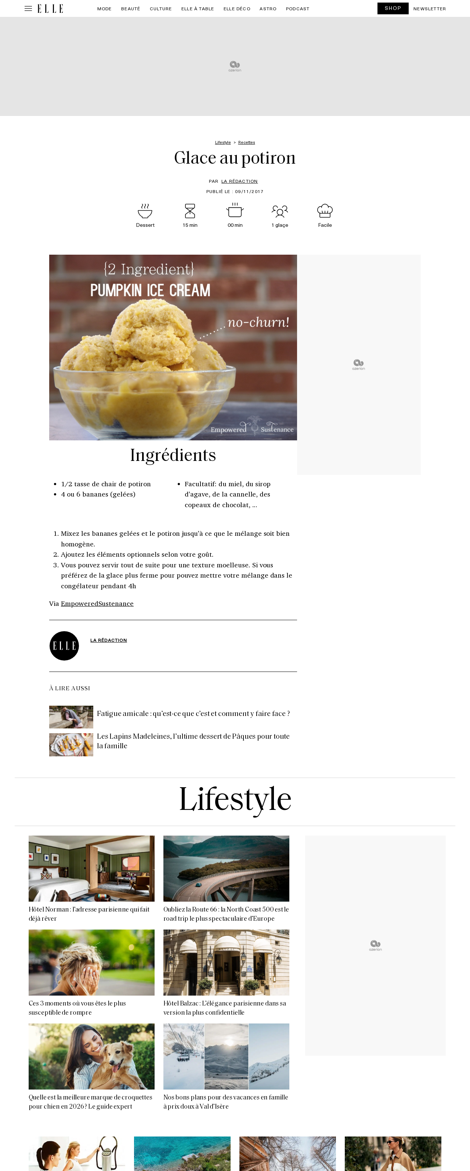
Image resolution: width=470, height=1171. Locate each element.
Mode (104, 8)
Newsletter (429, 8)
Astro (268, 8)
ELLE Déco (237, 8)
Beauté (130, 8)
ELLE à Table (197, 8)
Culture (161, 8)
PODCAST (298, 8)
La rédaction (239, 181)
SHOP (393, 8)
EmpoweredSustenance (97, 603)
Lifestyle (235, 801)
